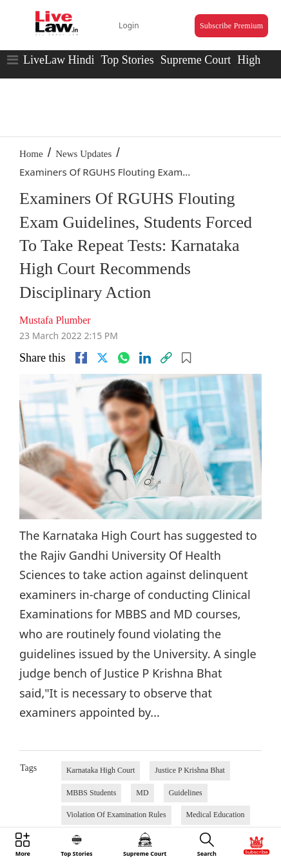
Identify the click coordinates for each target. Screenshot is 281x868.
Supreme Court (195, 59)
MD (142, 792)
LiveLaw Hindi (58, 59)
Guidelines (185, 792)
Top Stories (127, 59)
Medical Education (215, 814)
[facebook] (81, 358)
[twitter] (102, 358)
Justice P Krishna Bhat (190, 770)
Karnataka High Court (100, 770)
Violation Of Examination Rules (116, 814)
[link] (166, 358)
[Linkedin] (145, 358)
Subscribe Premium (231, 25)
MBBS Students (91, 792)
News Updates (83, 154)
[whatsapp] (124, 358)
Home (31, 154)
